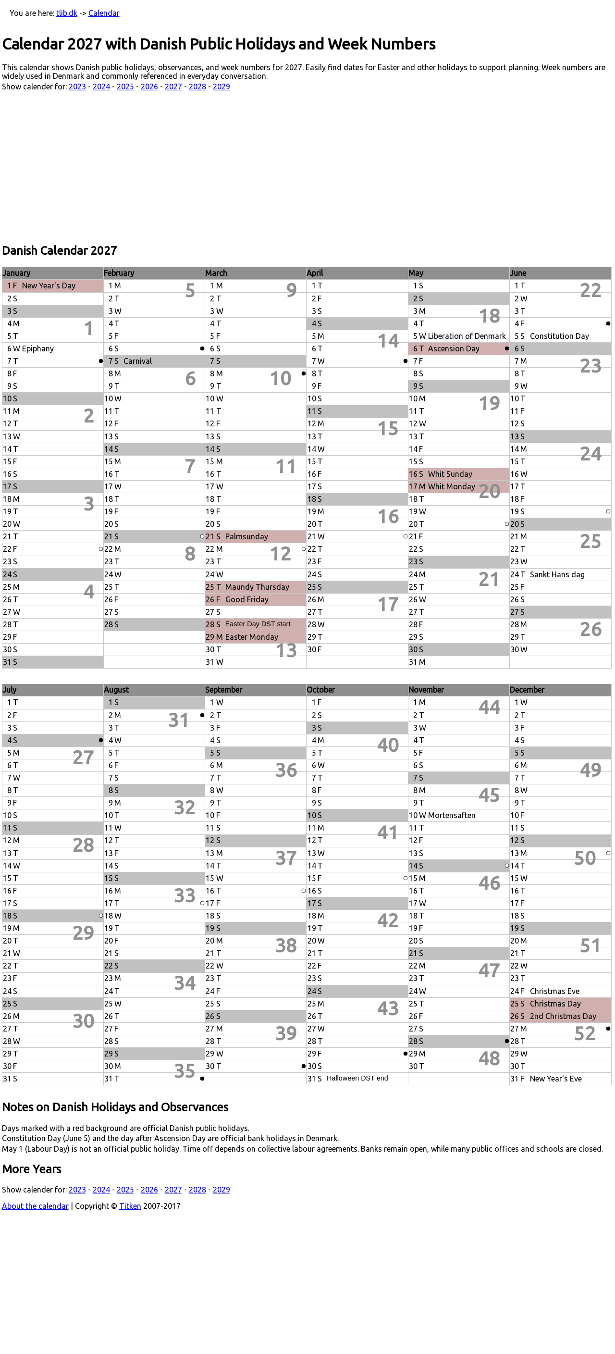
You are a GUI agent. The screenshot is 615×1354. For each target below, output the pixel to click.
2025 (125, 86)
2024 (101, 86)
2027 (173, 86)
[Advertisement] (307, 167)
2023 (77, 86)
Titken (130, 1206)
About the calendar (35, 1206)
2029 (221, 86)
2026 (149, 86)
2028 (197, 86)
